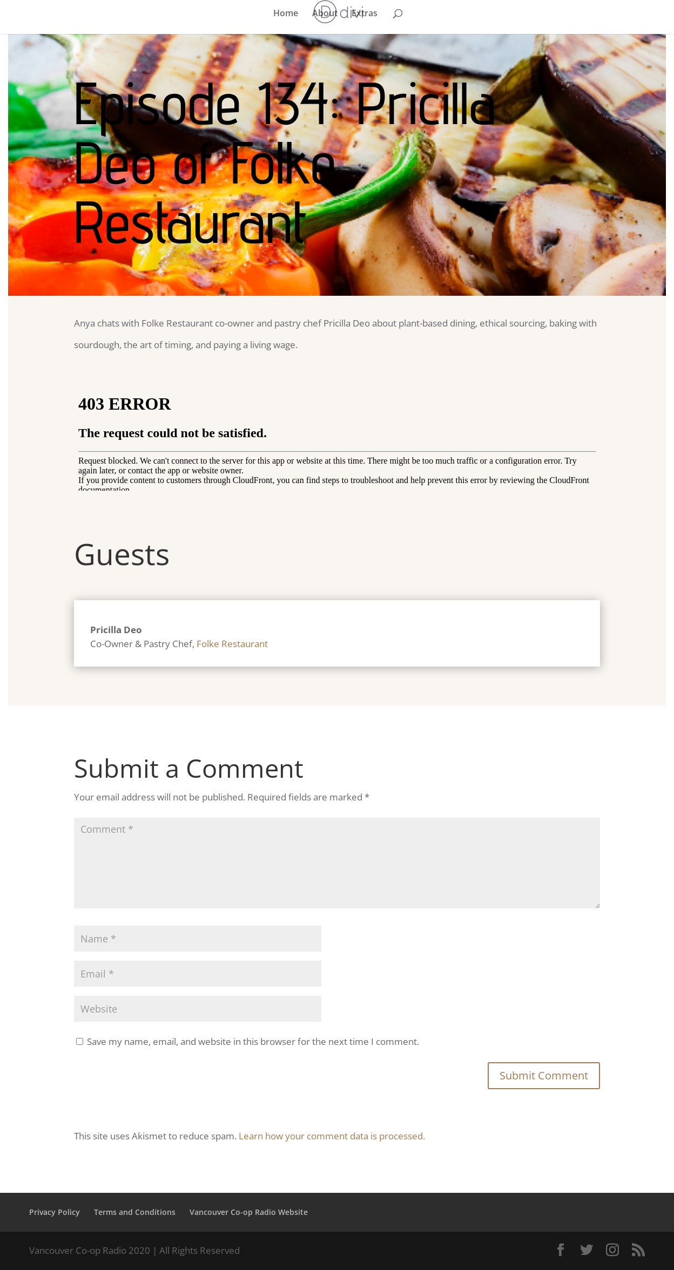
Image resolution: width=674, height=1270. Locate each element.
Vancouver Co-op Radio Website (249, 1212)
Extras (365, 14)
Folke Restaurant (232, 643)
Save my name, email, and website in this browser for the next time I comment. (253, 1041)
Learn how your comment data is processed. (332, 1136)
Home (285, 14)
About (325, 14)
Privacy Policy (54, 1212)
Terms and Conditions (135, 1212)
